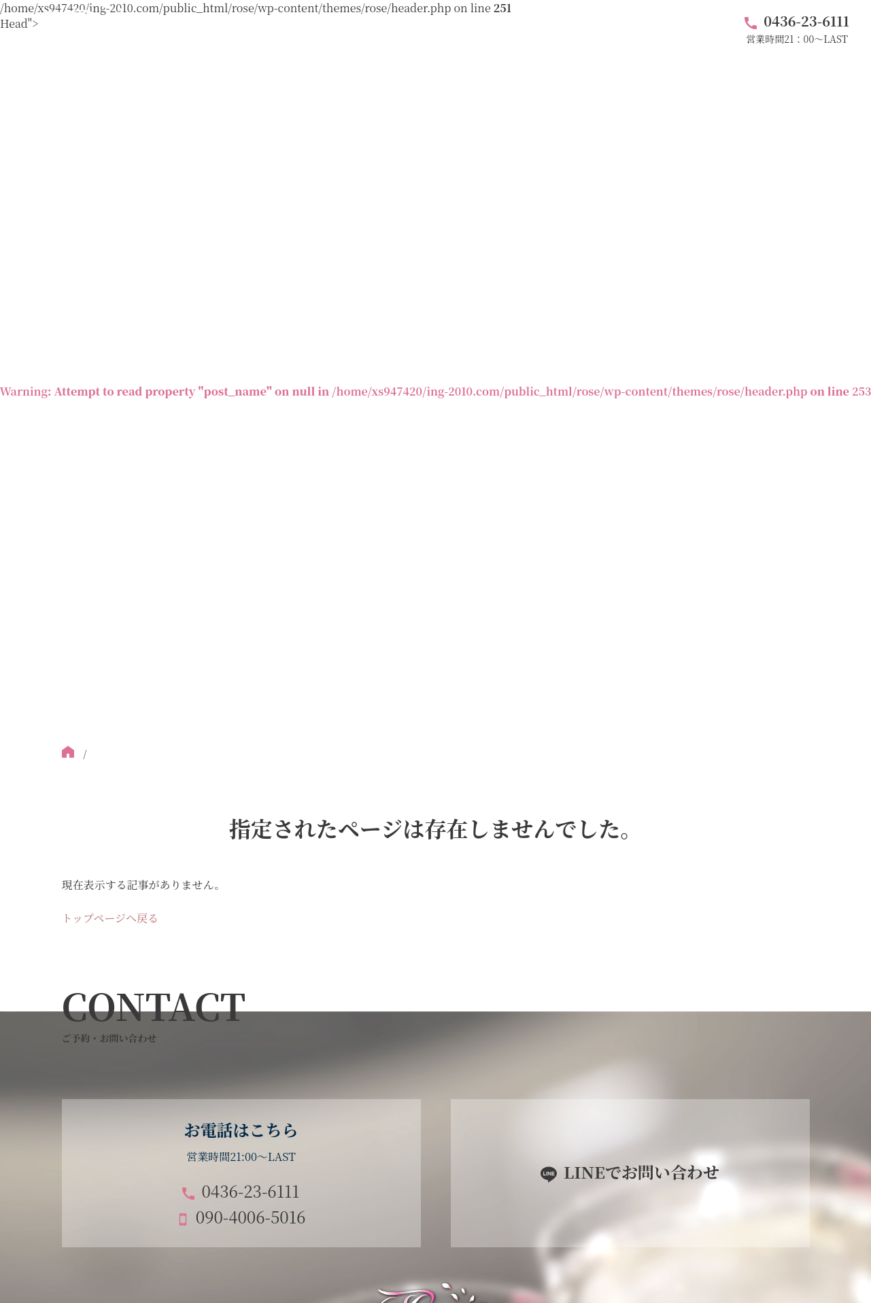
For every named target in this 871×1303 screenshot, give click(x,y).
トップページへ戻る (110, 918)
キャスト (267, 28)
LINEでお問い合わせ (641, 1171)
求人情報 (668, 28)
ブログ (597, 28)
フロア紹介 (349, 28)
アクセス (527, 28)
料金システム (441, 28)
